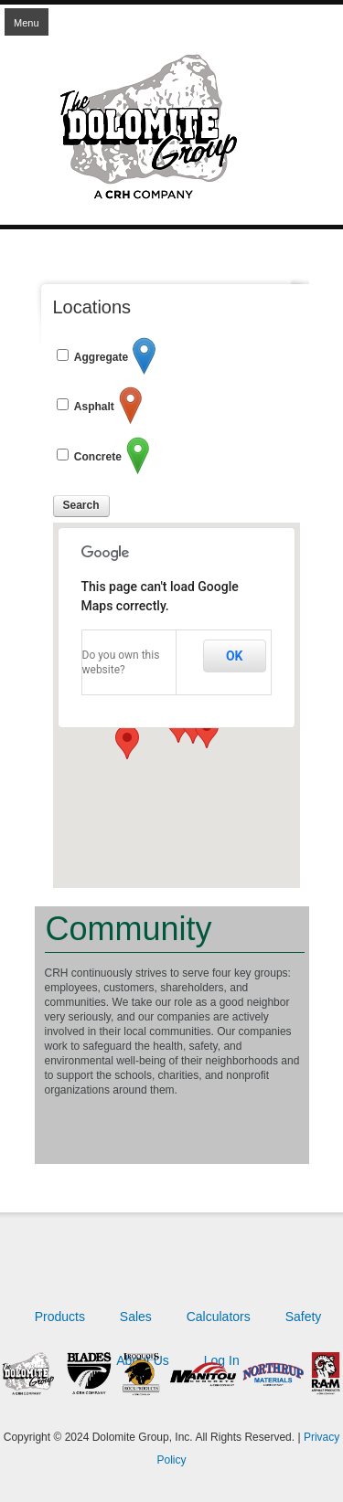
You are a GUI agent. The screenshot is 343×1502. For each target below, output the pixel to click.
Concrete (98, 456)
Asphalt (94, 406)
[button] (127, 742)
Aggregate (101, 357)
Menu (26, 22)
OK (234, 656)
